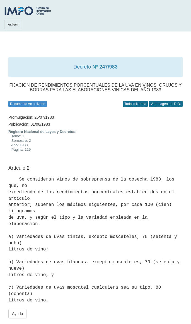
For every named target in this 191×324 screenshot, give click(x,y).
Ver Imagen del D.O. (166, 104)
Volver (13, 24)
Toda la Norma (135, 104)
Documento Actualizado (27, 104)
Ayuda (17, 313)
